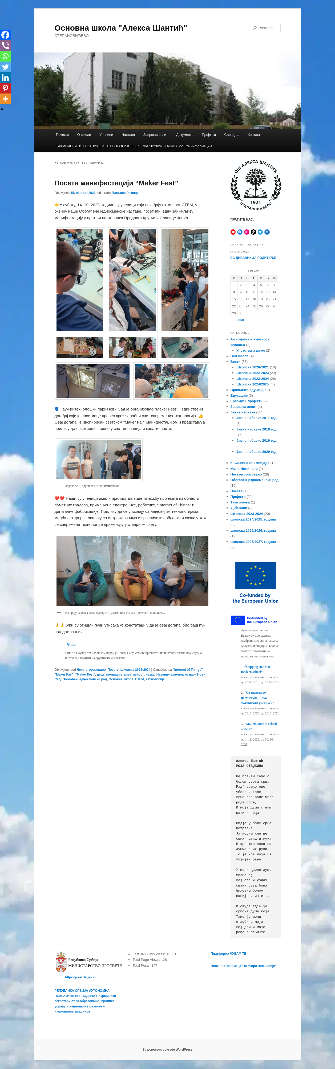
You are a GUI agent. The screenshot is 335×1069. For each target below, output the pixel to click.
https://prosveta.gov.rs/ (80, 977)
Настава (128, 135)
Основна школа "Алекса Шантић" (121, 27)
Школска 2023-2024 (135, 670)
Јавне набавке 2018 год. (256, 429)
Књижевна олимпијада (250, 463)
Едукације (239, 395)
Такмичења (240, 502)
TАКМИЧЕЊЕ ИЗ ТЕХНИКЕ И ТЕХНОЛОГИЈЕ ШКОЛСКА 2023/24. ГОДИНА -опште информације (134, 146)
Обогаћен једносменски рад (84, 679)
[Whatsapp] (5, 56)
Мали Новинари (244, 469)
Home (71, 645)
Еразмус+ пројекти (247, 401)
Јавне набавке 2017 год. (256, 418)
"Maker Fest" (85, 674)
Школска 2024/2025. (253, 384)
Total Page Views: (146, 960)
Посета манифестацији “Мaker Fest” (117, 183)
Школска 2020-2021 (252, 367)
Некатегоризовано (91, 670)
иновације (114, 674)
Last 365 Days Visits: (149, 954)
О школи (84, 135)
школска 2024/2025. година (253, 519)
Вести (236, 362)
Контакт (254, 135)
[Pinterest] (5, 88)
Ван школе (240, 356)
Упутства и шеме (250, 350)
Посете (113, 670)
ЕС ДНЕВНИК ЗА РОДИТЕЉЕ (253, 258)
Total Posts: (141, 966)
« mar (240, 320)
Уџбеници (239, 508)
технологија (155, 679)
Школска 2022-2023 (252, 373)
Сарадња (232, 135)
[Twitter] (5, 67)
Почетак (62, 135)
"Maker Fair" (64, 674)
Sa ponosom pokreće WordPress (168, 1050)
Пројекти (209, 135)
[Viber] (5, 45)
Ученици (106, 135)
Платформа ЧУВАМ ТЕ (228, 954)
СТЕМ (139, 679)
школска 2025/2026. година (253, 531)
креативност (134, 674)
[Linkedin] (5, 77)
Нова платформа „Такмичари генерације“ (243, 966)
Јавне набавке (243, 412)
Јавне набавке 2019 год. (256, 440)
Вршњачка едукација (249, 390)
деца (100, 674)
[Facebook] (5, 35)
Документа (184, 135)
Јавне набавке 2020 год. (256, 452)
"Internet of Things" (188, 670)
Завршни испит (155, 135)
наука (150, 674)
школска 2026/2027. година (253, 542)
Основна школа (121, 679)
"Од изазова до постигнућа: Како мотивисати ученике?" (257, 698)
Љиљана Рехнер (125, 193)
